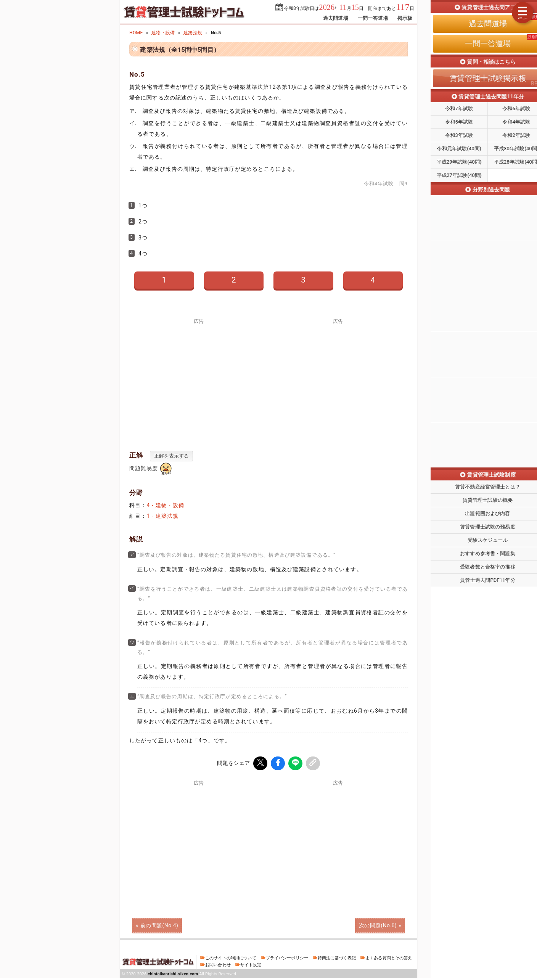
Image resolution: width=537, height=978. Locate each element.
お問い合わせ (218, 963)
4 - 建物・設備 (165, 505)
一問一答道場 (373, 18)
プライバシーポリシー (287, 956)
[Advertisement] (199, 377)
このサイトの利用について (230, 956)
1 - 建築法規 (162, 516)
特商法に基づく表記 (337, 956)
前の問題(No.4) (159, 924)
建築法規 (193, 32)
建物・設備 (163, 32)
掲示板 (404, 18)
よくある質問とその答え (388, 956)
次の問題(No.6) (378, 924)
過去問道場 (335, 18)
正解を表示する (171, 456)
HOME (136, 32)
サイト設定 (251, 963)
